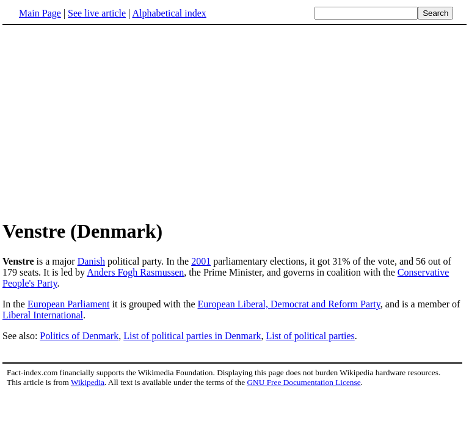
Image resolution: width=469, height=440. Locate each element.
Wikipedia (87, 382)
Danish (91, 261)
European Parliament (68, 304)
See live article (97, 13)
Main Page (40, 13)
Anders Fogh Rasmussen (135, 272)
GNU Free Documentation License (303, 382)
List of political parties (310, 336)
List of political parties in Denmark (192, 336)
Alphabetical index (169, 13)
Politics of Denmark (79, 336)
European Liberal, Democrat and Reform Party (288, 304)
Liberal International (42, 315)
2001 (201, 261)
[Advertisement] (234, 121)
